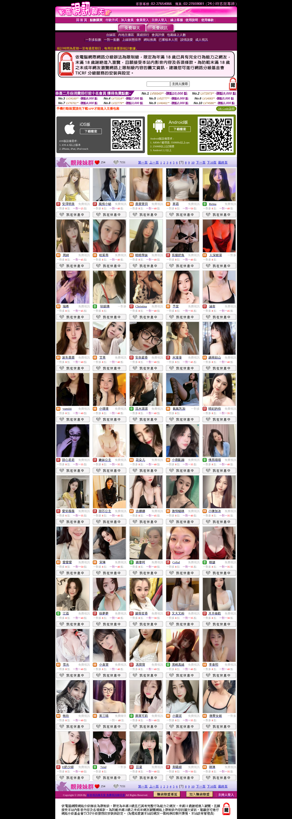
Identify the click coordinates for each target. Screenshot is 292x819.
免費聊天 (120, 716)
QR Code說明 (226, 108)
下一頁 (200, 162)
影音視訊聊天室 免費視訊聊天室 (106, 795)
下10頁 (211, 162)
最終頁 (223, 162)
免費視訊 (84, 204)
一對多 (232, 255)
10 (192, 162)
